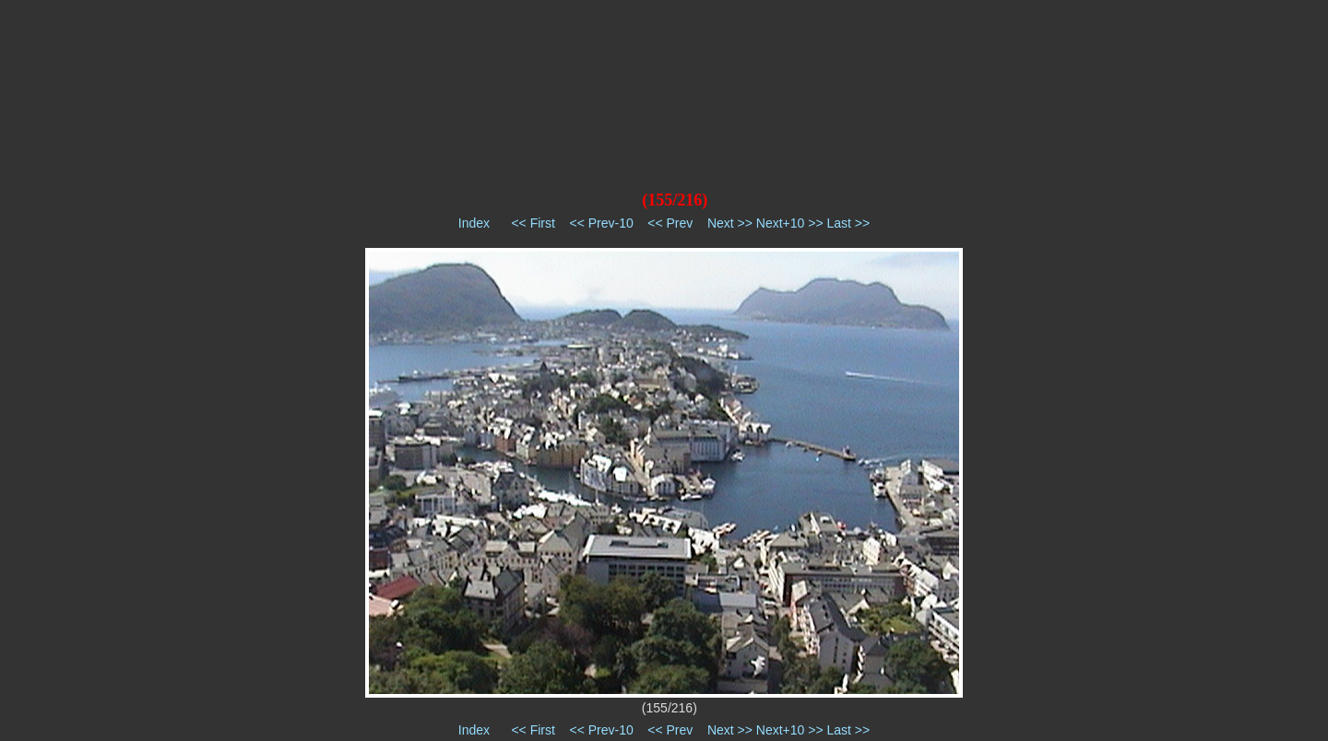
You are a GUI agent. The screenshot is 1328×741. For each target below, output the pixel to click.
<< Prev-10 (601, 223)
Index (474, 223)
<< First (532, 223)
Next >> (730, 223)
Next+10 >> (790, 223)
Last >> (848, 223)
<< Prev (670, 223)
